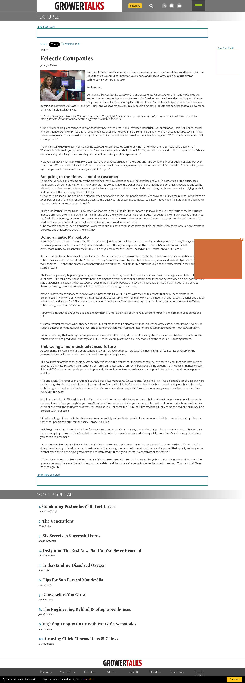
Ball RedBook (155, 671)
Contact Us (89, 671)
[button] (199, 5)
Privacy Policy (177, 671)
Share (43, 44)
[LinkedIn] (164, 5)
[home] (79, 5)
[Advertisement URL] (122, 33)
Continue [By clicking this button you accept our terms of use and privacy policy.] (234, 679)
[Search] (151, 6)
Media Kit (133, 671)
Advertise (111, 671)
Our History (46, 671)
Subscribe (135, 5)
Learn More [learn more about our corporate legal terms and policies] (88, 679)
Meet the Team (67, 671)
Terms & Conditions (199, 673)
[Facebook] (171, 5)
